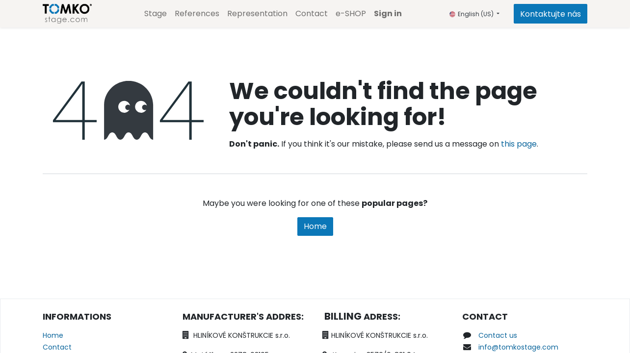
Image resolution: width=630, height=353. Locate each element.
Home (315, 226)
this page (519, 144)
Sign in (388, 13)
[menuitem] (155, 14)
